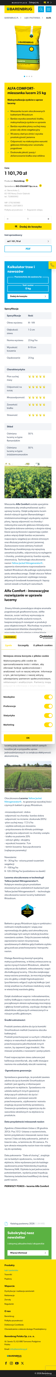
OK (28, 738)
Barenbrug (9, 1316)
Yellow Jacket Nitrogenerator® (27, 563)
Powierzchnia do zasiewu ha (28, 277)
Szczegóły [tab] (23, 645)
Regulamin (9, 1304)
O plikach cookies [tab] (43, 645)
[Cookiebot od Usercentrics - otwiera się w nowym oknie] (40, 637)
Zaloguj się (34, 2)
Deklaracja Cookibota (14, 1325)
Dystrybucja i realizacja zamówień (19, 1291)
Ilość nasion (28, 285)
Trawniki (8, 1275)
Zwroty (7, 1300)
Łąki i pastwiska (32, 18)
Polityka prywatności (13, 210)
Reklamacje (9, 1295)
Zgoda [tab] (8, 645)
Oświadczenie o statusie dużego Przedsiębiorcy (25, 1329)
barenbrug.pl (11, 18)
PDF (28, 249)
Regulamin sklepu (35, 210)
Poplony (8, 1279)
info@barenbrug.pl (18, 1349)
